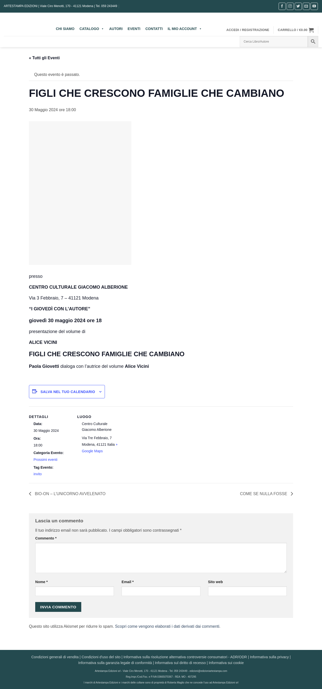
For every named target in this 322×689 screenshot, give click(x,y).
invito (37, 474)
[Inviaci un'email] (306, 6)
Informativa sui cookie (226, 663)
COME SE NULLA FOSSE (264, 494)
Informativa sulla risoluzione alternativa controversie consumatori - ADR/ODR (185, 657)
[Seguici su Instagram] (290, 6)
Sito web (215, 582)
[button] (247, 30)
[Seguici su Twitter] (298, 6)
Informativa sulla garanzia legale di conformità (115, 663)
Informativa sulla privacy (269, 657)
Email (128, 582)
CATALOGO (91, 29)
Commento (46, 538)
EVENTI (134, 29)
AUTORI (116, 29)
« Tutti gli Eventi (44, 58)
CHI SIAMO (65, 29)
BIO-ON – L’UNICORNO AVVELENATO (69, 494)
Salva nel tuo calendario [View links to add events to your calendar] (68, 392)
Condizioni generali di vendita (54, 657)
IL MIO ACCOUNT (185, 29)
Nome (41, 582)
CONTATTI (154, 29)
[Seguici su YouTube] (314, 6)
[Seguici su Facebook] (282, 6)
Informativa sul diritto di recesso (180, 663)
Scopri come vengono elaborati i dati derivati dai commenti (167, 626)
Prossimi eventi (45, 460)
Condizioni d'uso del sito (101, 657)
